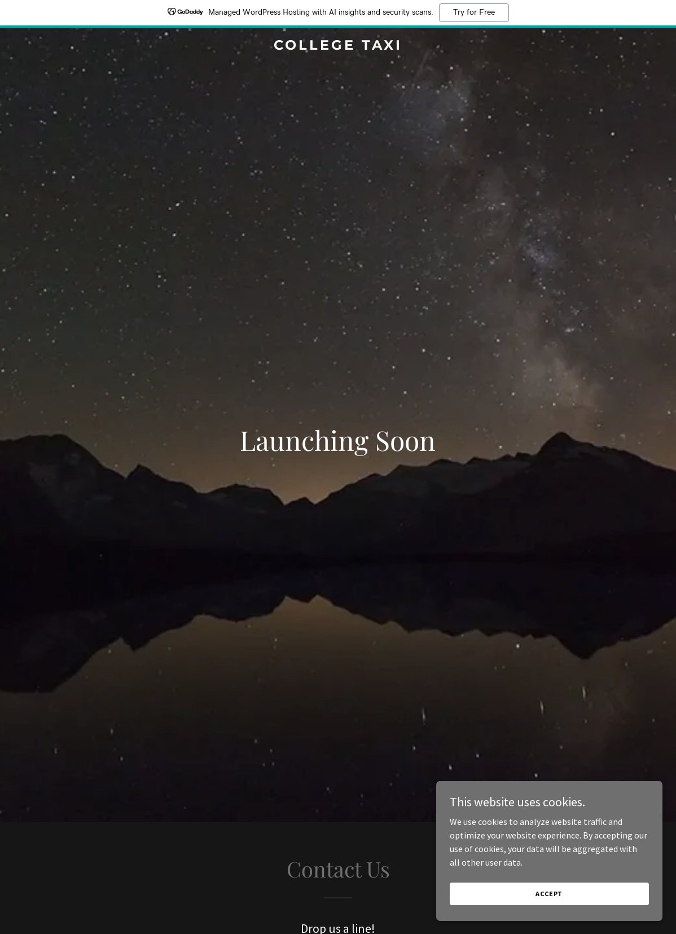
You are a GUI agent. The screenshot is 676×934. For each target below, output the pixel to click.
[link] (337, 46)
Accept (549, 893)
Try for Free (474, 12)
